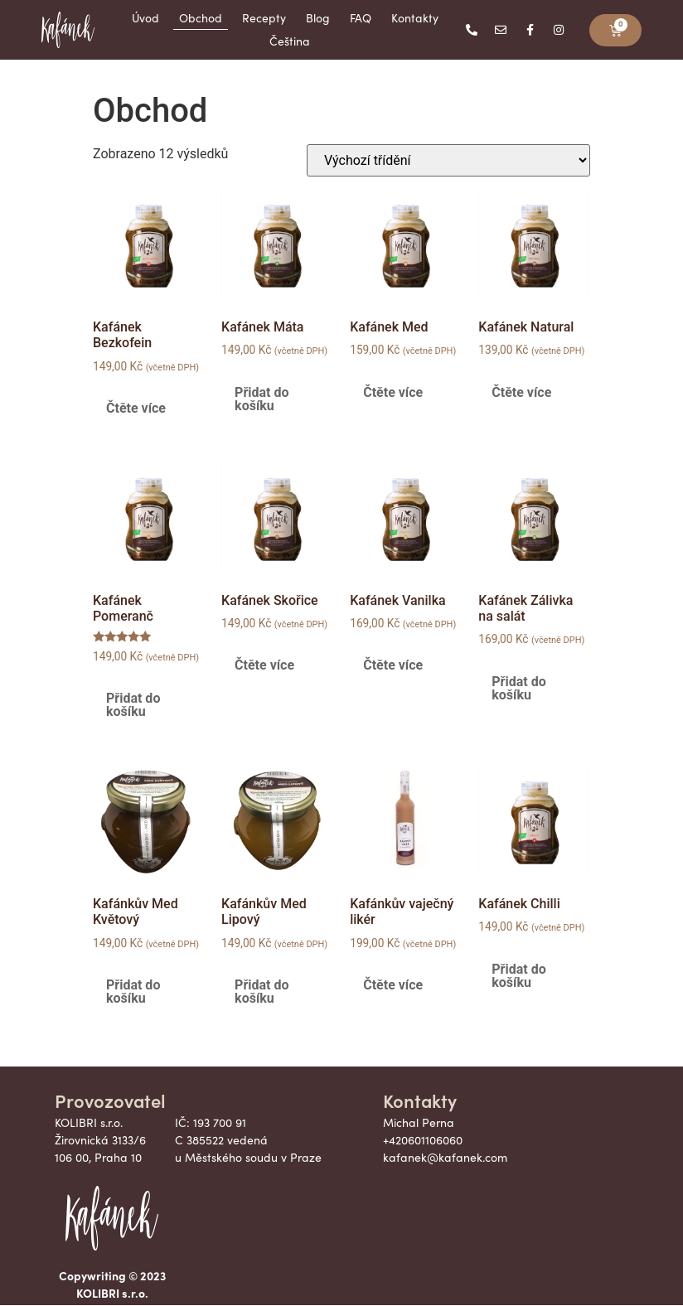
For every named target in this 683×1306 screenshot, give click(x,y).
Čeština (289, 41)
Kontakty (414, 18)
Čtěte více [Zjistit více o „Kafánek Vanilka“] (393, 665)
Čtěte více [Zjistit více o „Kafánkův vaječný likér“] (393, 985)
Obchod (200, 18)
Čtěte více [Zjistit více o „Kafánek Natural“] (521, 392)
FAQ (360, 18)
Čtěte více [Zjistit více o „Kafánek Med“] (393, 392)
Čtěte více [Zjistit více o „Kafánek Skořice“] (264, 665)
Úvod (145, 18)
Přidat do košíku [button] (261, 399)
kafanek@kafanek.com (445, 1157)
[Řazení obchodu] (448, 160)
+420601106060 (423, 1140)
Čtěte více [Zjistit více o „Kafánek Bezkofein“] (136, 408)
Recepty (264, 18)
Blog (318, 18)
